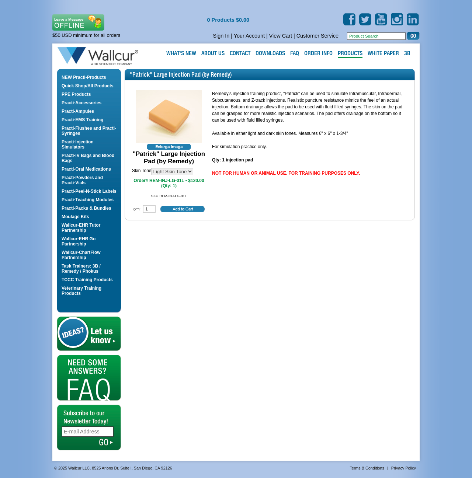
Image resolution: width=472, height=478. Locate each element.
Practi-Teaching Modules (88, 199)
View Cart (280, 36)
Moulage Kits (75, 216)
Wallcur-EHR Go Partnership (79, 241)
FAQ (89, 378)
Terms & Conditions (367, 468)
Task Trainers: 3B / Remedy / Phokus (81, 269)
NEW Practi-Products (84, 77)
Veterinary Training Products (81, 291)
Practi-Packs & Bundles (86, 208)
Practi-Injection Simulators (78, 144)
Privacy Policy (403, 468)
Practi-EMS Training (82, 119)
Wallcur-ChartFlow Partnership (81, 255)
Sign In (221, 36)
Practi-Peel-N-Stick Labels (89, 191)
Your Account (249, 36)
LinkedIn (413, 19)
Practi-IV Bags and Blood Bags (88, 158)
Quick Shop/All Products (88, 85)
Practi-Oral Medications (86, 169)
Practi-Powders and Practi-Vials (82, 180)
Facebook (349, 19)
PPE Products (76, 94)
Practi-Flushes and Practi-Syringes (89, 131)
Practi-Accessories (81, 102)
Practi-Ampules (78, 111)
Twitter (365, 19)
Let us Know (89, 334)
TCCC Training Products (87, 279)
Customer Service (317, 36)
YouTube (381, 19)
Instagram (397, 19)
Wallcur (106, 56)
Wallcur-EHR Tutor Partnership (81, 228)
